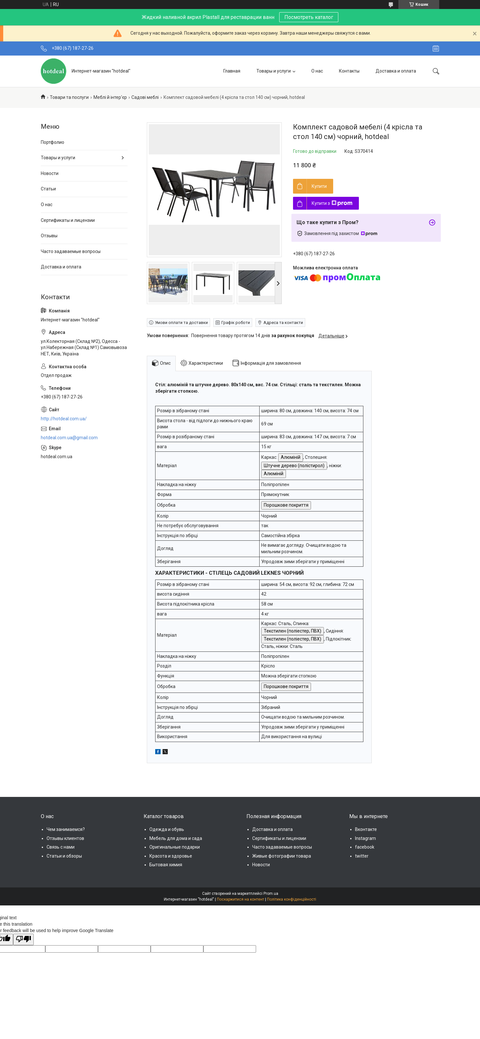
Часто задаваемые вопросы (71, 251)
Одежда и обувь (166, 829)
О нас (317, 71)
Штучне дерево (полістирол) (294, 465)
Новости (49, 173)
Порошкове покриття (286, 505)
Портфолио (52, 142)
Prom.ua (270, 893)
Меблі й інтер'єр (110, 97)
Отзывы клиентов (65, 838)
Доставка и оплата (396, 71)
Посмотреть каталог (308, 17)
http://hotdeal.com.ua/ (64, 418)
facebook (364, 847)
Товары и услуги (273, 71)
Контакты (349, 71)
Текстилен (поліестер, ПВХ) (292, 630)
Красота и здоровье (170, 856)
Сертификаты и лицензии (68, 220)
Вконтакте (366, 829)
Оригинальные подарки (174, 847)
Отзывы (49, 235)
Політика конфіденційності (291, 899)
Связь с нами (61, 847)
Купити (319, 186)
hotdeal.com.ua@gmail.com (69, 437)
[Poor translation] (23, 939)
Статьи (48, 188)
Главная (231, 71)
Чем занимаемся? (66, 829)
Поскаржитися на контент (240, 899)
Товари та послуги (69, 97)
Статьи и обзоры (64, 856)
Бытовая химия (165, 864)
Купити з (332, 203)
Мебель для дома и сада (175, 838)
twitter (362, 856)
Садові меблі (145, 97)
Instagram (365, 838)
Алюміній (290, 457)
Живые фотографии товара (281, 856)
